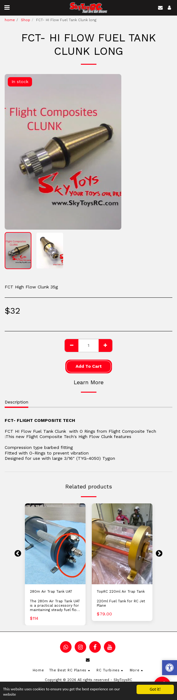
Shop (25, 20)
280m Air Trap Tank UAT (51, 592)
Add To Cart (89, 366)
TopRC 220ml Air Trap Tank (121, 592)
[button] (7, 7)
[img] (55, 543)
